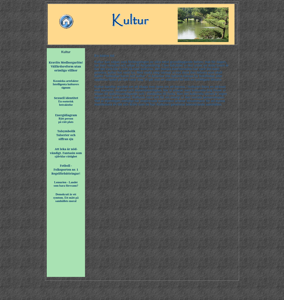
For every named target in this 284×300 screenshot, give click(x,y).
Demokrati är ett (66, 194)
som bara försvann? (66, 185)
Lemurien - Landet (66, 182)
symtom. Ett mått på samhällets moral (66, 199)
